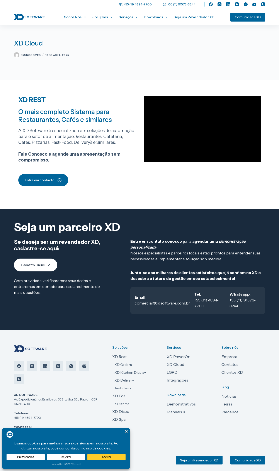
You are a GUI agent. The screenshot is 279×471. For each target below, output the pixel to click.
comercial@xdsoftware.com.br (162, 303)
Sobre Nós (76, 17)
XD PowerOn (178, 356)
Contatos (229, 364)
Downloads (156, 17)
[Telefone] (263, 4)
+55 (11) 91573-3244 (179, 4)
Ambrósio (122, 388)
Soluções (103, 17)
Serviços (129, 17)
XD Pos (118, 396)
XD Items (121, 404)
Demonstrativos (181, 404)
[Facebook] (211, 4)
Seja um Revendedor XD (194, 17)
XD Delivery (124, 380)
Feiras (226, 404)
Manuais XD (178, 412)
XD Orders (123, 364)
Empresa (229, 356)
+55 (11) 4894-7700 (135, 4)
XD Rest (119, 356)
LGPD (172, 372)
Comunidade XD (248, 17)
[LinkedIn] (228, 4)
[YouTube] (237, 4)
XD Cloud (175, 364)
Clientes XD (232, 372)
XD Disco (120, 411)
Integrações (177, 380)
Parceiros (229, 412)
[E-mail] (254, 4)
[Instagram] (219, 4)
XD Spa (119, 419)
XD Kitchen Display (130, 372)
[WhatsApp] (246, 4)
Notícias (228, 396)
